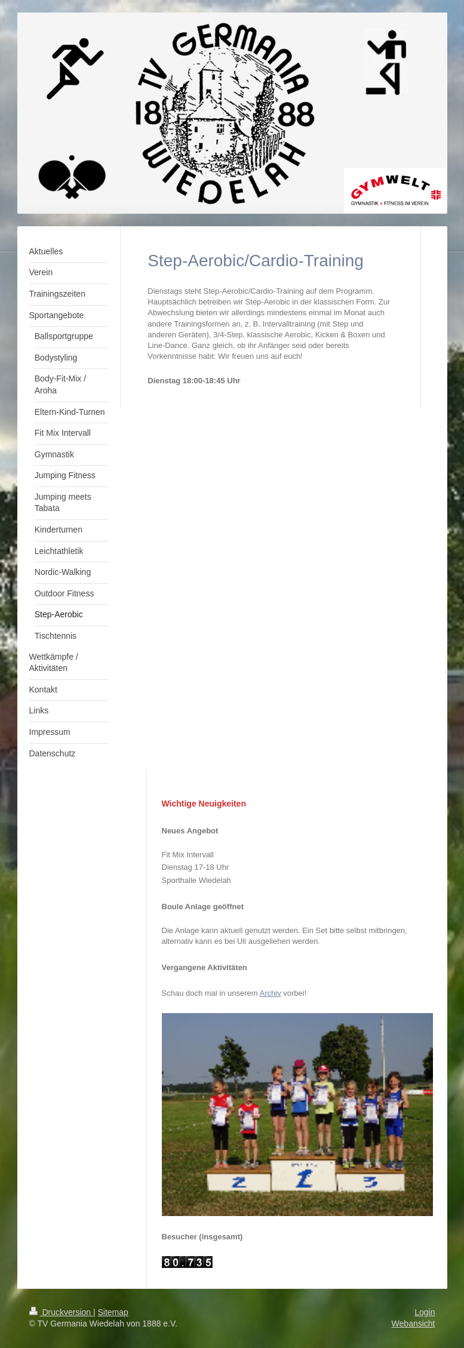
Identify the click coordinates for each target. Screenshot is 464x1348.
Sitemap (113, 1312)
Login (424, 1312)
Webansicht (413, 1323)
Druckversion (61, 1312)
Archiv (270, 993)
